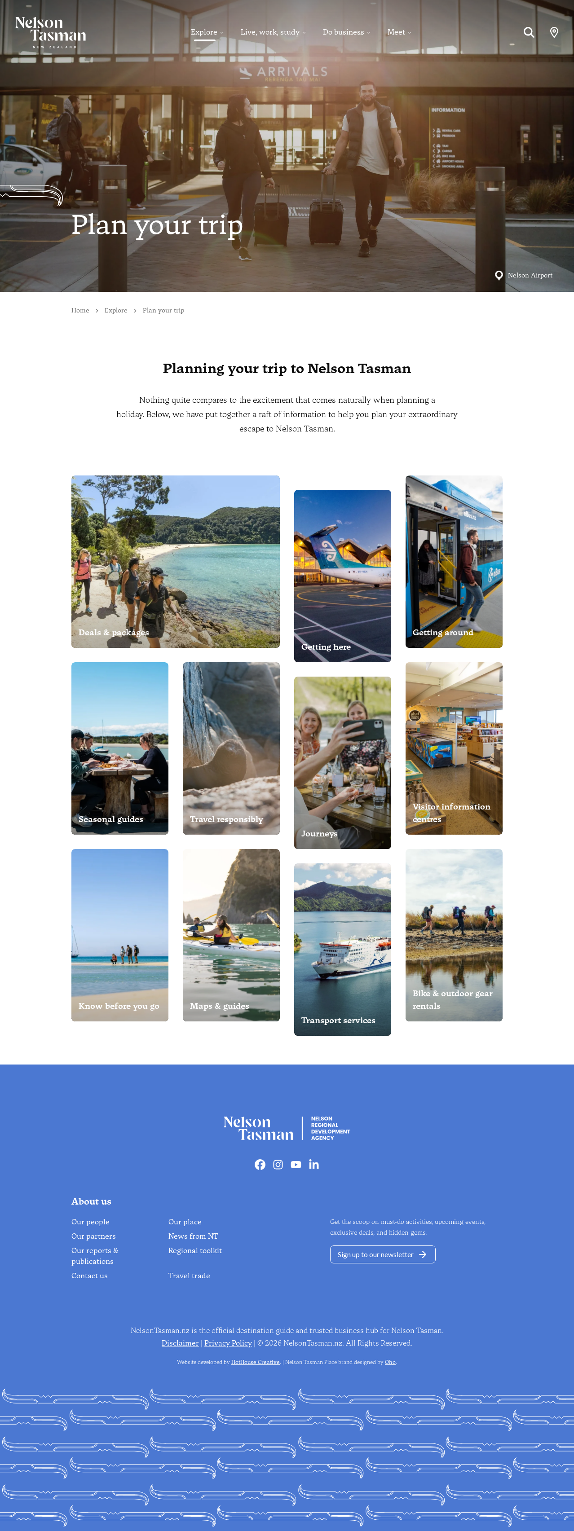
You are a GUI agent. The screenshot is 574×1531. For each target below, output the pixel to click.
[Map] (554, 32)
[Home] (43, 32)
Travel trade (189, 1275)
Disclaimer (180, 1343)
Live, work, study (270, 32)
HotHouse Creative (255, 1362)
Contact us (89, 1275)
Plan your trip (163, 310)
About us (91, 1201)
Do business (343, 32)
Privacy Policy (228, 1343)
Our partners (93, 1236)
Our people (90, 1222)
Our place (185, 1222)
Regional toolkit (195, 1250)
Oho (390, 1362)
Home (80, 310)
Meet (396, 32)
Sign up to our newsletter (383, 1254)
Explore (204, 32)
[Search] (529, 32)
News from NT (193, 1236)
